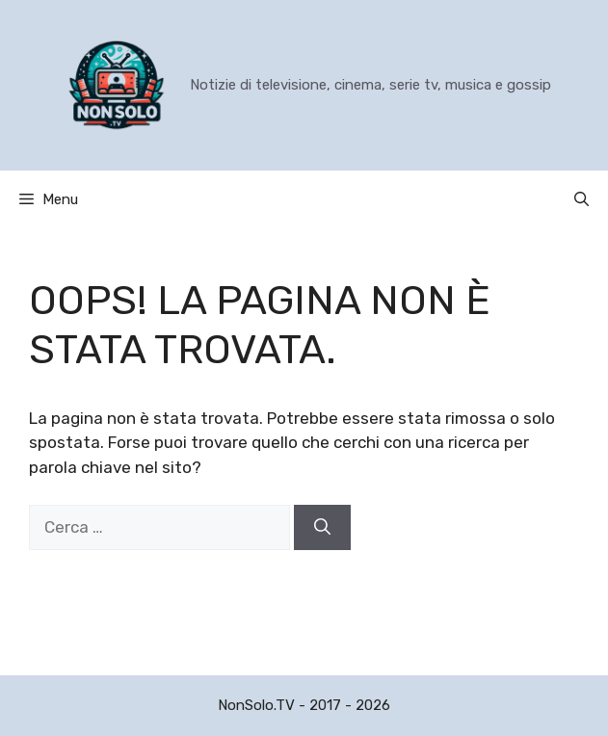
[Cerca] (322, 528)
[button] (581, 199)
